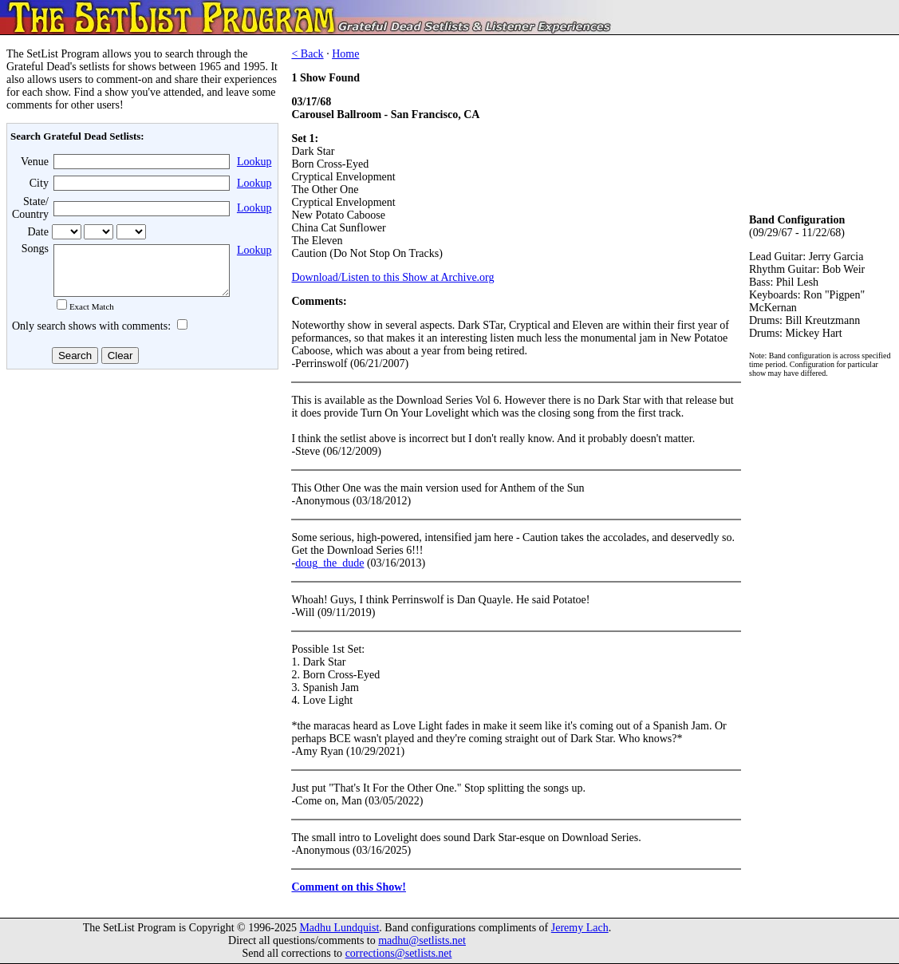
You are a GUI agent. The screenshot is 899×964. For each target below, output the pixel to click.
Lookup (254, 162)
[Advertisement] (140, 502)
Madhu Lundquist (339, 928)
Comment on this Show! (348, 887)
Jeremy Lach (580, 928)
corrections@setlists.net (398, 953)
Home (345, 54)
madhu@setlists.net (422, 940)
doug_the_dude (329, 563)
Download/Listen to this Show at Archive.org (392, 277)
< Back (307, 54)
